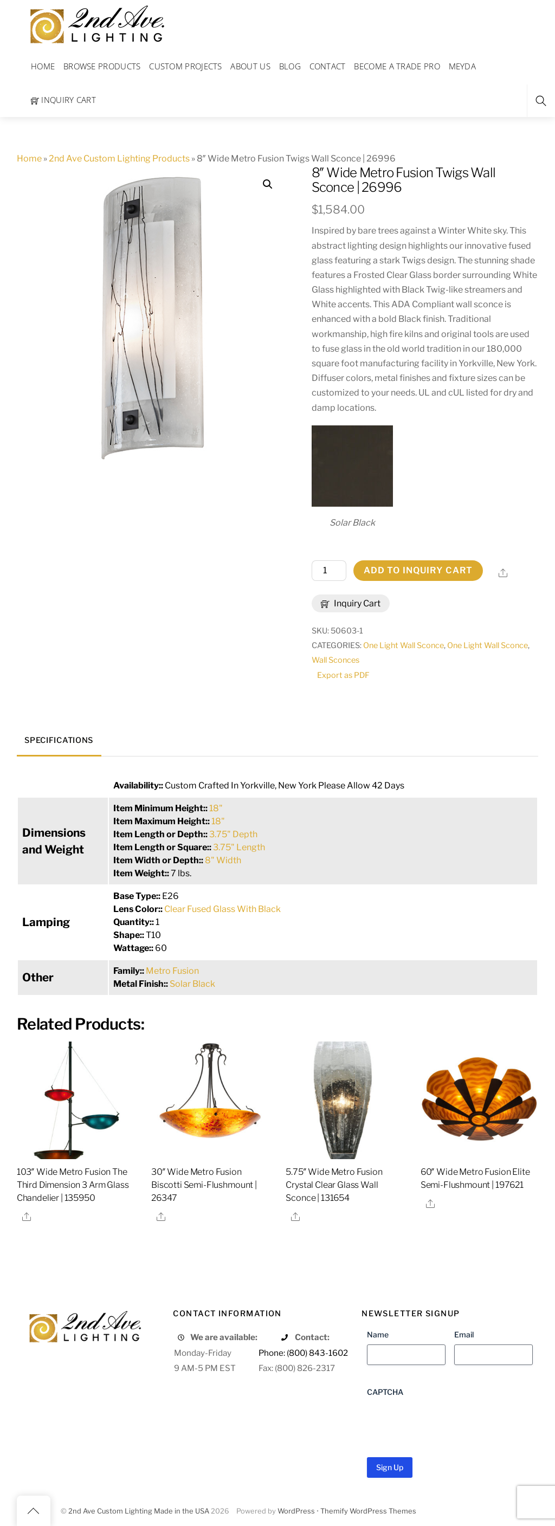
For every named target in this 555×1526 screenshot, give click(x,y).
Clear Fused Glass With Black (222, 909)
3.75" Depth (233, 834)
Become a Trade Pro (397, 66)
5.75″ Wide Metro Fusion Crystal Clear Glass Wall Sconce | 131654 (334, 1185)
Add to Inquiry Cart (418, 570)
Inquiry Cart (63, 99)
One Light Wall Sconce (403, 645)
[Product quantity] (329, 570)
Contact (327, 66)
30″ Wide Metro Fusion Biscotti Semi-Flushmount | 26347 (204, 1185)
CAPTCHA (385, 1391)
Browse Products (102, 66)
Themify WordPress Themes (368, 1511)
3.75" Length (239, 847)
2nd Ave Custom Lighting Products (119, 158)
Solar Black (192, 984)
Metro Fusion (172, 971)
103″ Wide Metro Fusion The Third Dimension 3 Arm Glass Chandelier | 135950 (73, 1185)
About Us (250, 66)
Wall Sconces (335, 660)
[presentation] (449, 1423)
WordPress (296, 1511)
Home (43, 66)
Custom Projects (185, 66)
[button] (268, 184)
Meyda (462, 66)
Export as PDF (343, 675)
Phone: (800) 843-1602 (303, 1353)
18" (216, 808)
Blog (290, 66)
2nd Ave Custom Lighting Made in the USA (138, 1511)
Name (378, 1334)
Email (464, 1334)
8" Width (223, 860)
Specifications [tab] (58, 740)
